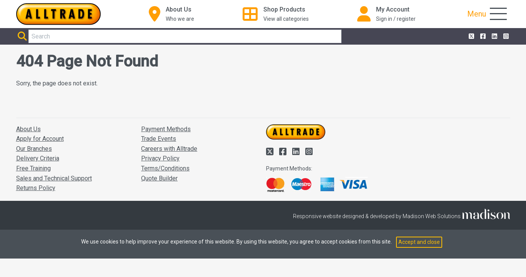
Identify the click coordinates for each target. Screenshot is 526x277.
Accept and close (419, 242)
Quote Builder (159, 178)
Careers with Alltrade (169, 148)
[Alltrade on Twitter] (471, 37)
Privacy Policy (160, 158)
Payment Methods (166, 129)
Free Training (33, 168)
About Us (28, 129)
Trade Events (158, 138)
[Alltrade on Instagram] (505, 37)
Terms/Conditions (165, 168)
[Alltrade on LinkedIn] (494, 37)
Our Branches (34, 148)
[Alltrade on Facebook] (482, 37)
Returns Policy (35, 188)
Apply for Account (40, 138)
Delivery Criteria (37, 158)
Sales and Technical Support (54, 178)
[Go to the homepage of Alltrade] (58, 14)
